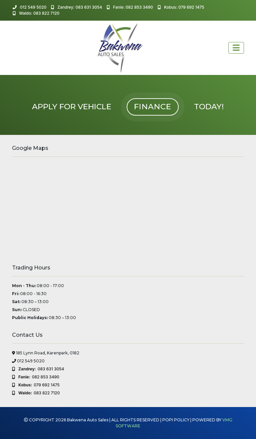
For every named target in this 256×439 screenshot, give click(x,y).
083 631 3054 (38, 369)
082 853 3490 (35, 377)
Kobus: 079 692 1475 (181, 7)
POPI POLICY (175, 419)
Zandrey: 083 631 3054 (76, 7)
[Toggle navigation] (236, 48)
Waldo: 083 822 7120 (36, 13)
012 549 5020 (29, 7)
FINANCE (152, 106)
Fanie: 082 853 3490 (130, 7)
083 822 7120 (36, 393)
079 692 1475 (36, 385)
